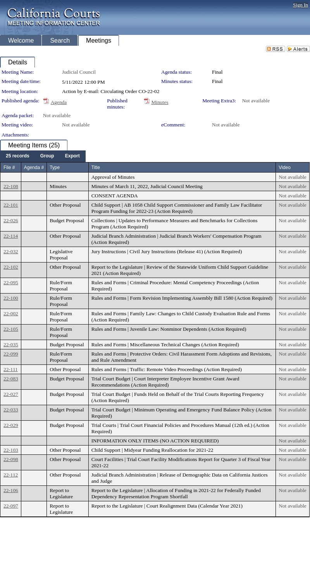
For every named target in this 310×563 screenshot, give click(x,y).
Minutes (160, 102)
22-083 (10, 379)
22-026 (10, 220)
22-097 (10, 506)
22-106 (10, 490)
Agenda (59, 102)
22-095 (10, 282)
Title (95, 167)
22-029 (10, 425)
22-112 (10, 475)
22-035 (10, 344)
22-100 (10, 298)
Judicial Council (79, 72)
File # (9, 167)
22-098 (10, 459)
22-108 (10, 186)
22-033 (10, 410)
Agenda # (34, 167)
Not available (256, 101)
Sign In (300, 5)
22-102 (10, 267)
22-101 (10, 205)
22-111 (10, 369)
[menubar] (43, 156)
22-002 (10, 313)
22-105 (10, 329)
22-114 (10, 236)
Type (55, 167)
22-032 (10, 251)
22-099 (10, 354)
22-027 (10, 394)
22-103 (10, 450)
